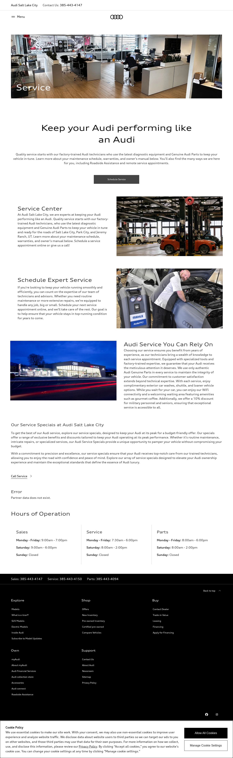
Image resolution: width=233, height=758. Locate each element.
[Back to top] (212, 588)
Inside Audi (18, 630)
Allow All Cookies (206, 733)
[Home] (116, 17)
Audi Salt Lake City (24, 5)
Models (15, 607)
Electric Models (20, 624)
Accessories (18, 680)
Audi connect (19, 686)
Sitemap (86, 674)
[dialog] (116, 739)
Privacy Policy (89, 680)
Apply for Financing (163, 630)
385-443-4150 (71, 577)
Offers (85, 607)
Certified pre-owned (93, 624)
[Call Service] (22, 476)
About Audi (88, 663)
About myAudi (19, 663)
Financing (158, 624)
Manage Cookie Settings (206, 745)
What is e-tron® (20, 612)
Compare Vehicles (91, 630)
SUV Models (18, 618)
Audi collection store (23, 674)
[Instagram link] (217, 712)
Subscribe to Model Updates (27, 636)
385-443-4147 (71, 5)
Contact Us (88, 657)
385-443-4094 (107, 577)
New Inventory (90, 612)
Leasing (157, 618)
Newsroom (88, 668)
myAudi (16, 657)
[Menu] (18, 17)
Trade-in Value (160, 612)
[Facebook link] (206, 712)
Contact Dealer (161, 607)
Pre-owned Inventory (93, 618)
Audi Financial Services (24, 668)
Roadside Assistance (22, 692)
